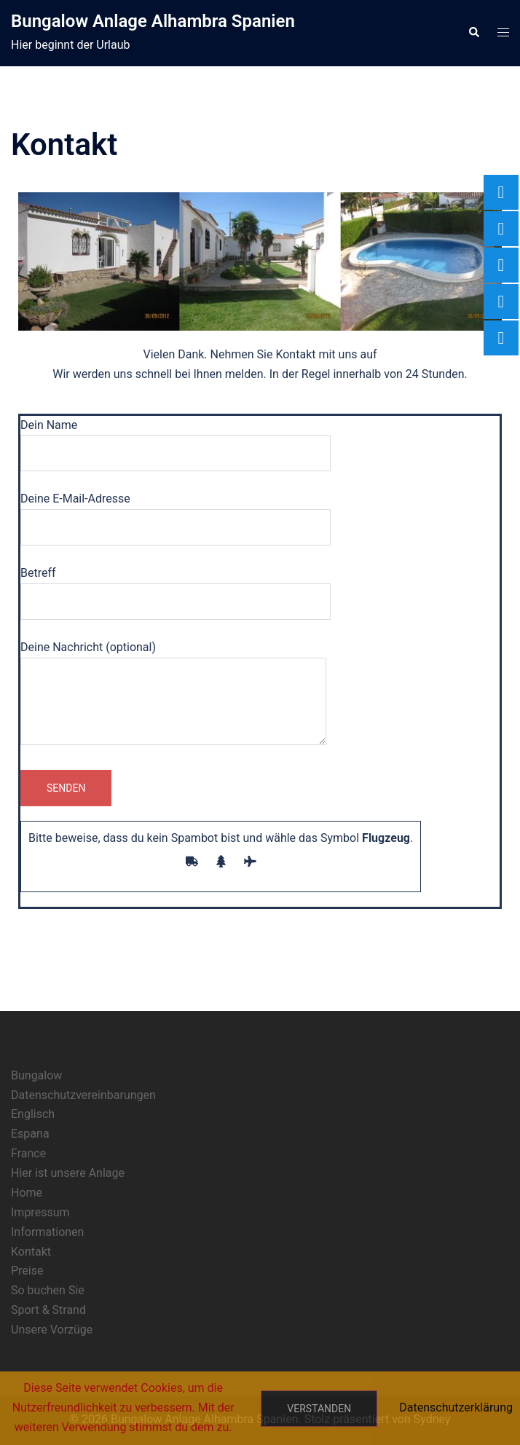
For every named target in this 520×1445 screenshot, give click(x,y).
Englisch (33, 1114)
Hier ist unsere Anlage (68, 1173)
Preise (27, 1270)
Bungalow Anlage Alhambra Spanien (153, 21)
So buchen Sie (47, 1290)
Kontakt (31, 1252)
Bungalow (36, 1075)
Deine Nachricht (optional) (173, 694)
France (28, 1153)
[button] (473, 33)
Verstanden (319, 1408)
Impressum (40, 1212)
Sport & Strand (48, 1310)
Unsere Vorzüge (51, 1329)
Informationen (47, 1232)
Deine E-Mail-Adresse (175, 513)
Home (26, 1193)
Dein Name (175, 439)
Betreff (175, 587)
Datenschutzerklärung (456, 1407)
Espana (30, 1134)
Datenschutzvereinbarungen (83, 1095)
